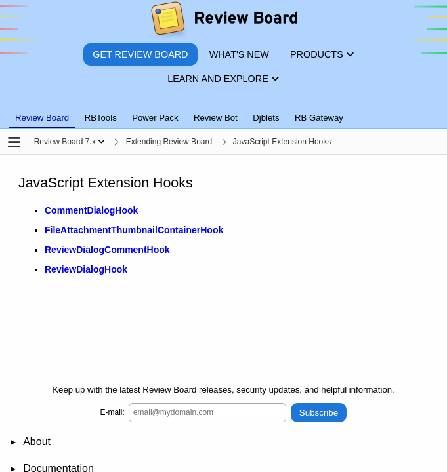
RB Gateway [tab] (319, 118)
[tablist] (223, 110)
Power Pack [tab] (155, 118)
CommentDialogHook (91, 211)
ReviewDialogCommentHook (107, 250)
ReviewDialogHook (86, 270)
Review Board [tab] (42, 118)
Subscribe (318, 413)
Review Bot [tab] (216, 118)
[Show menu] (101, 142)
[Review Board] (223, 21)
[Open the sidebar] (14, 143)
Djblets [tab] (266, 118)
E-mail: (112, 413)
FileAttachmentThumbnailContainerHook (134, 231)
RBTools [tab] (101, 118)
